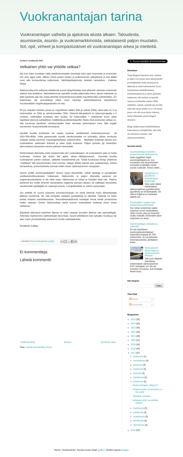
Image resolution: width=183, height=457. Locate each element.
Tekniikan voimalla (141, 396)
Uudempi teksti (28, 342)
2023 (133, 327)
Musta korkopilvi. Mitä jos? (145, 385)
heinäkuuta (138, 377)
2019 (133, 344)
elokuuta (137, 373)
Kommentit (135, 305)
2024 (133, 323)
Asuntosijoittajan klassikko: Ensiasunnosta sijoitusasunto (144, 153)
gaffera (101, 450)
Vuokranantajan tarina (81, 16)
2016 (133, 430)
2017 (133, 353)
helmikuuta (138, 420)
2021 (133, 336)
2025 (133, 319)
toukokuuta (138, 408)
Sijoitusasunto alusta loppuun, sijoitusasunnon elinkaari (152, 252)
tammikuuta (139, 425)
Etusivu (67, 342)
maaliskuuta (139, 416)
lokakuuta (138, 365)
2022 (133, 332)
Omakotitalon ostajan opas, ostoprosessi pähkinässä (143, 203)
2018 (133, 348)
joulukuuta (138, 356)
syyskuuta (138, 369)
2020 (133, 340)
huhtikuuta (138, 412)
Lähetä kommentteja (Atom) (39, 347)
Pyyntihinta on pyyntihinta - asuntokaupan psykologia (151, 177)
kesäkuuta (138, 381)
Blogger (125, 450)
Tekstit (133, 299)
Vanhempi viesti (108, 342)
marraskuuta (139, 360)
